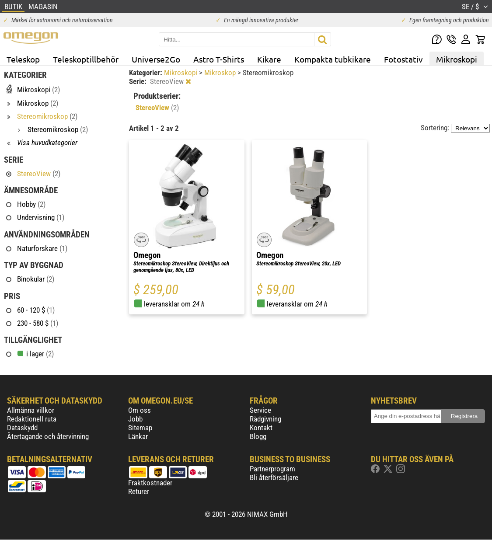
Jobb (135, 419)
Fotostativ (403, 59)
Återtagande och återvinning (48, 436)
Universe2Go (156, 59)
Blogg (258, 436)
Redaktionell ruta (31, 419)
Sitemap (140, 427)
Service (260, 410)
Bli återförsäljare (274, 477)
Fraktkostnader (150, 482)
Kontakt (261, 427)
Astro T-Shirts (218, 59)
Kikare (269, 59)
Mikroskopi (456, 59)
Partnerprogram (272, 468)
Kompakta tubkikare (332, 59)
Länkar (138, 436)
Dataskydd (22, 427)
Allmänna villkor (30, 410)
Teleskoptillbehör (86, 59)
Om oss (139, 410)
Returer (138, 491)
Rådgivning (265, 419)
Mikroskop (220, 72)
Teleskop (23, 59)
